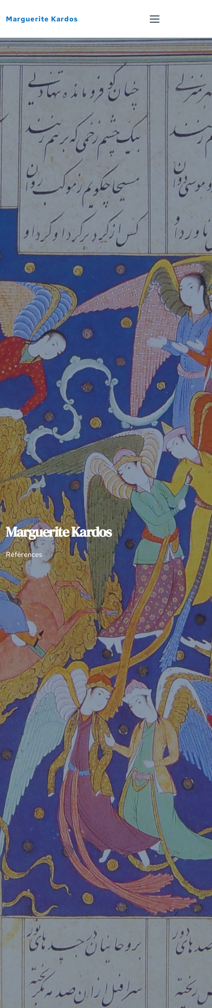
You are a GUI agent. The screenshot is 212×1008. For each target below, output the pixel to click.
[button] (154, 19)
